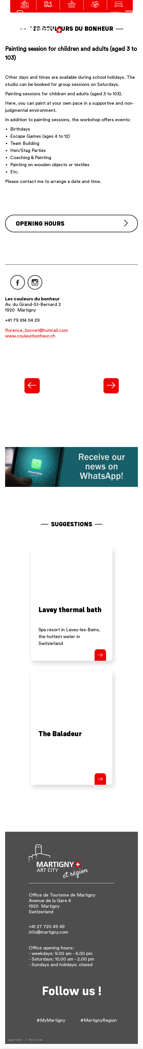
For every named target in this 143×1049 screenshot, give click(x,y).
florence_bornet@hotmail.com (36, 330)
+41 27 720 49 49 (47, 926)
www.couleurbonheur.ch (30, 336)
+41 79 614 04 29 (22, 320)
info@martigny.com (48, 932)
